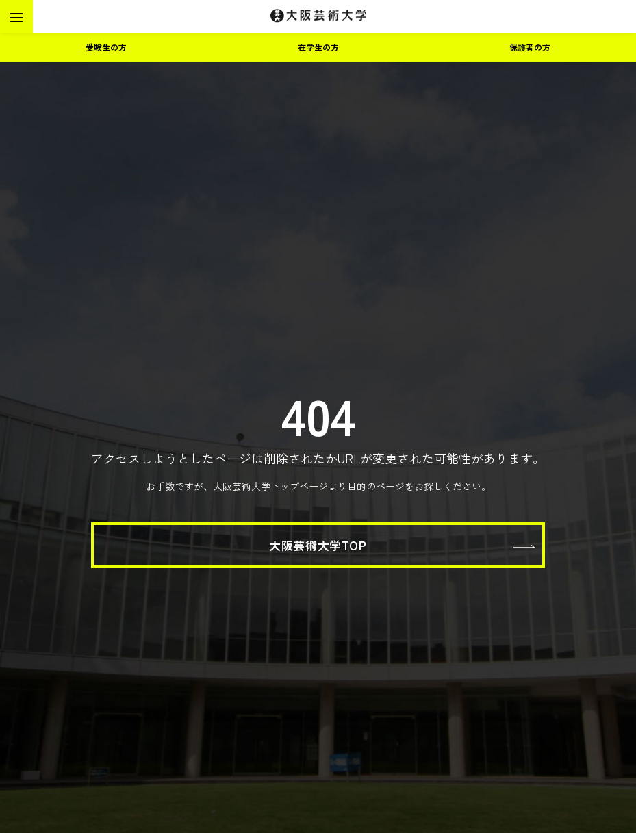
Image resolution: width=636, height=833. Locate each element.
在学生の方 (318, 47)
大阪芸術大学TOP (317, 545)
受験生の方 (106, 47)
